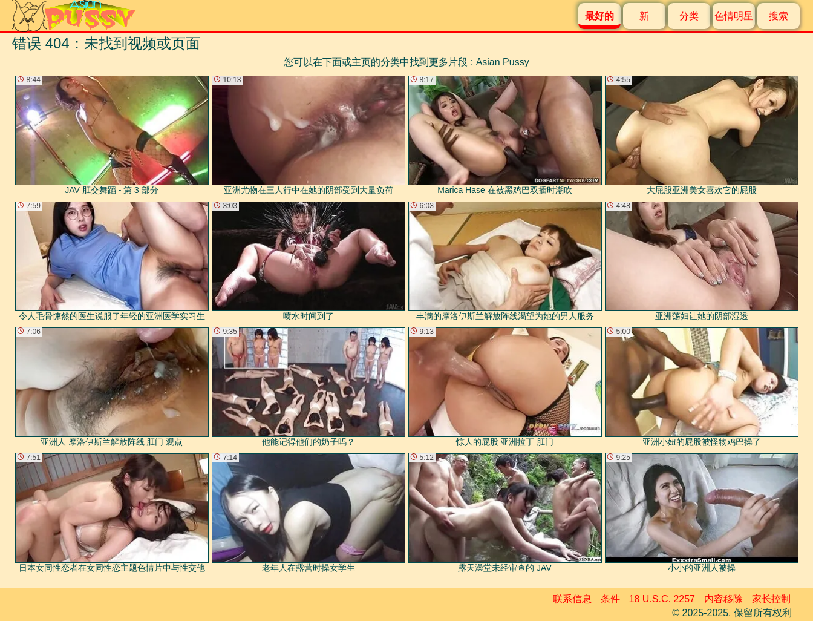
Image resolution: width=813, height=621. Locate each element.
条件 (610, 599)
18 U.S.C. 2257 (662, 599)
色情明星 (733, 16)
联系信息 (572, 599)
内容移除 (723, 599)
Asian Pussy (502, 62)
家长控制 (771, 599)
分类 (689, 16)
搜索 (778, 16)
